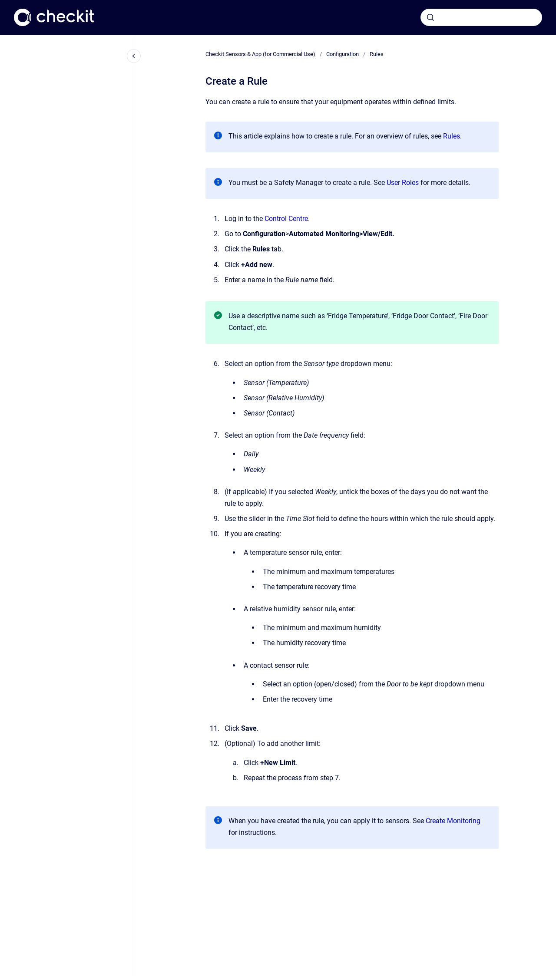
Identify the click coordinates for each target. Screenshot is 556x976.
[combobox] (481, 17)
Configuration (342, 54)
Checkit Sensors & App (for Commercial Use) (260, 54)
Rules (377, 54)
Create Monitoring (453, 821)
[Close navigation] (134, 56)
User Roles (403, 182)
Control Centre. (288, 218)
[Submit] (430, 17)
